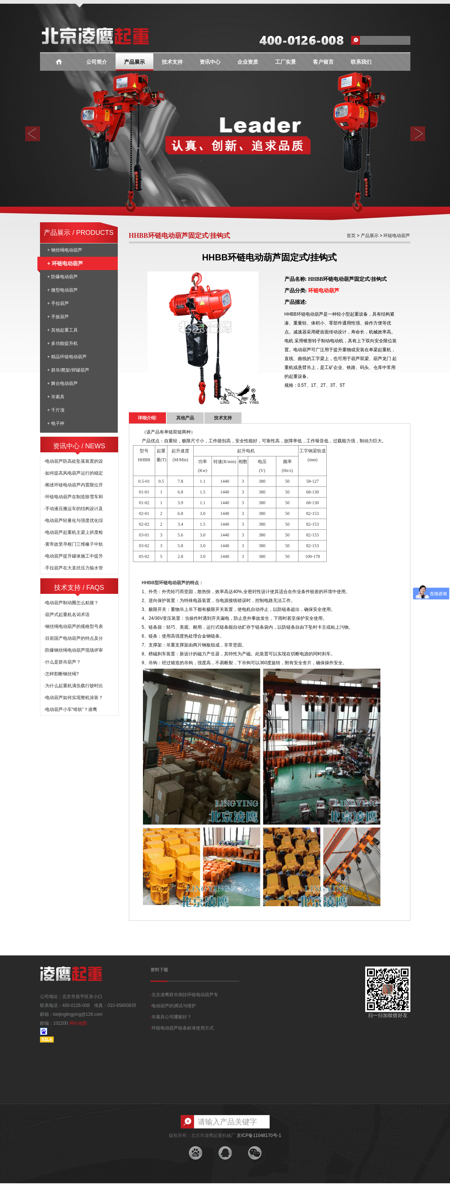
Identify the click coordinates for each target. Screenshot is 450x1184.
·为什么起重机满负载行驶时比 (73, 685)
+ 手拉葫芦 (58, 303)
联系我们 (361, 62)
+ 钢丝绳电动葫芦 (64, 250)
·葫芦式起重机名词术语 (67, 614)
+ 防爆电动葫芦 (62, 276)
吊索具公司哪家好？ (170, 1017)
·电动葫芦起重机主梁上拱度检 (73, 532)
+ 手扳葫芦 (58, 316)
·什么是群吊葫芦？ (62, 662)
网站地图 (78, 1023)
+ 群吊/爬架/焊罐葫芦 (68, 370)
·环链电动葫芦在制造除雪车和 (73, 496)
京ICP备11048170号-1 (259, 1135)
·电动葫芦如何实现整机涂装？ (73, 697)
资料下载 (159, 969)
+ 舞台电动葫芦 (62, 383)
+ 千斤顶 (55, 410)
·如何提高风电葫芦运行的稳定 (73, 473)
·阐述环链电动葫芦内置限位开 (73, 485)
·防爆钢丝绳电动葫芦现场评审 (73, 650)
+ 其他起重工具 (62, 330)
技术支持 (172, 62)
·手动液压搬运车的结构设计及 (73, 508)
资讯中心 (210, 62)
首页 (351, 235)
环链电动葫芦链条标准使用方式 (182, 1028)
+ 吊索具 (55, 396)
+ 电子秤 (55, 423)
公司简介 (96, 62)
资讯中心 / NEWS (79, 446)
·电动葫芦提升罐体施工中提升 (73, 556)
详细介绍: (147, 417)
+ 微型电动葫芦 (62, 290)
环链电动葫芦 (396, 235)
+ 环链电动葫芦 (61, 263)
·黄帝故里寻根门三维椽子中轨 (73, 544)
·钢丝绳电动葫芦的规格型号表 (73, 626)
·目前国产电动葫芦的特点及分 (73, 638)
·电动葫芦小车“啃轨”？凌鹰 (70, 709)
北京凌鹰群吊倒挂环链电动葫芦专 (184, 994)
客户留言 (323, 62)
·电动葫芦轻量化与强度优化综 (73, 520)
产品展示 (134, 62)
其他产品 (185, 417)
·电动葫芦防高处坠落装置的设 (73, 461)
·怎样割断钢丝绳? (61, 673)
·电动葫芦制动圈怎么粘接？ (71, 602)
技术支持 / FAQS (79, 587)
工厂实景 (285, 62)
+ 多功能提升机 (62, 343)
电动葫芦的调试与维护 (173, 1005)
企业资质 (247, 62)
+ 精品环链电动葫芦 (67, 356)
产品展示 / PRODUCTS (78, 232)
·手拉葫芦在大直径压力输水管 (73, 568)
